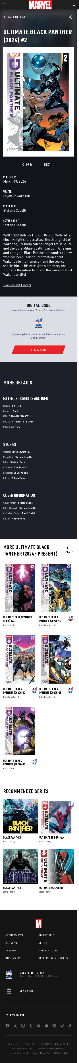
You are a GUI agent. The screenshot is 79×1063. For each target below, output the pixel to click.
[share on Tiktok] (70, 1026)
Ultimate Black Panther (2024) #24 (17, 619)
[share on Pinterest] (54, 1026)
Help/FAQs (12, 942)
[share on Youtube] (39, 1026)
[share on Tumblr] (31, 1026)
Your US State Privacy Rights (55, 1044)
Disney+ (44, 942)
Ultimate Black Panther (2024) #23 (50, 619)
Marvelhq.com (48, 950)
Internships (13, 958)
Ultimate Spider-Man (51, 837)
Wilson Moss (18, 477)
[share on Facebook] (7, 1026)
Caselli (10, 625)
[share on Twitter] (15, 1026)
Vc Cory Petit (21, 472)
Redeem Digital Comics (53, 958)
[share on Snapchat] (46, 1026)
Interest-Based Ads (41, 1053)
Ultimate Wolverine (51, 888)
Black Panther (12, 837)
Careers (10, 950)
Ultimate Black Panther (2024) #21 (50, 690)
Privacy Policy (31, 1044)
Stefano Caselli (14, 210)
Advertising (46, 935)
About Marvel (14, 935)
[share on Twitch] (62, 1026)
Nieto (45, 625)
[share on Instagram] (23, 1026)
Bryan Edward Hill (16, 196)
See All (69, 550)
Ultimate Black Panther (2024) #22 (14, 690)
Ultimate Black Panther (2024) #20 (14, 762)
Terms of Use (14, 1044)
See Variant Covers (17, 285)
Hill (5, 625)
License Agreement (18, 1053)
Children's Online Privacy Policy (51, 1048)
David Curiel (20, 467)
